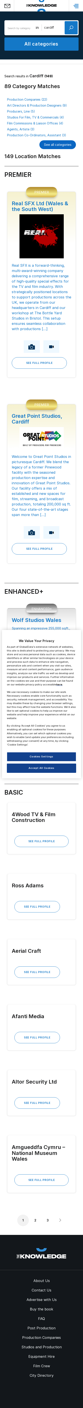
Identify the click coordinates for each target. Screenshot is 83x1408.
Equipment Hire (41, 1356)
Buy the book (41, 1309)
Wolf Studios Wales (36, 620)
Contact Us (41, 1290)
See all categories (57, 144)
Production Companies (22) (27, 99)
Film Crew (41, 1366)
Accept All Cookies (41, 768)
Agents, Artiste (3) (21, 129)
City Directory (42, 1375)
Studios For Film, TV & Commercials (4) (35, 117)
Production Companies (41, 1337)
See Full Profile (39, 362)
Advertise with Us (42, 1299)
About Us (41, 1280)
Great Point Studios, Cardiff (37, 419)
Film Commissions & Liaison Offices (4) (35, 123)
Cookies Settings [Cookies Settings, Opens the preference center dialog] (41, 756)
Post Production (41, 1328)
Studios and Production (41, 1347)
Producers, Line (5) (21, 111)
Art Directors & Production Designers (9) (37, 105)
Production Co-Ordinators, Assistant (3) (36, 135)
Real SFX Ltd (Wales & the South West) (40, 206)
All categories (41, 44)
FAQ (41, 1318)
